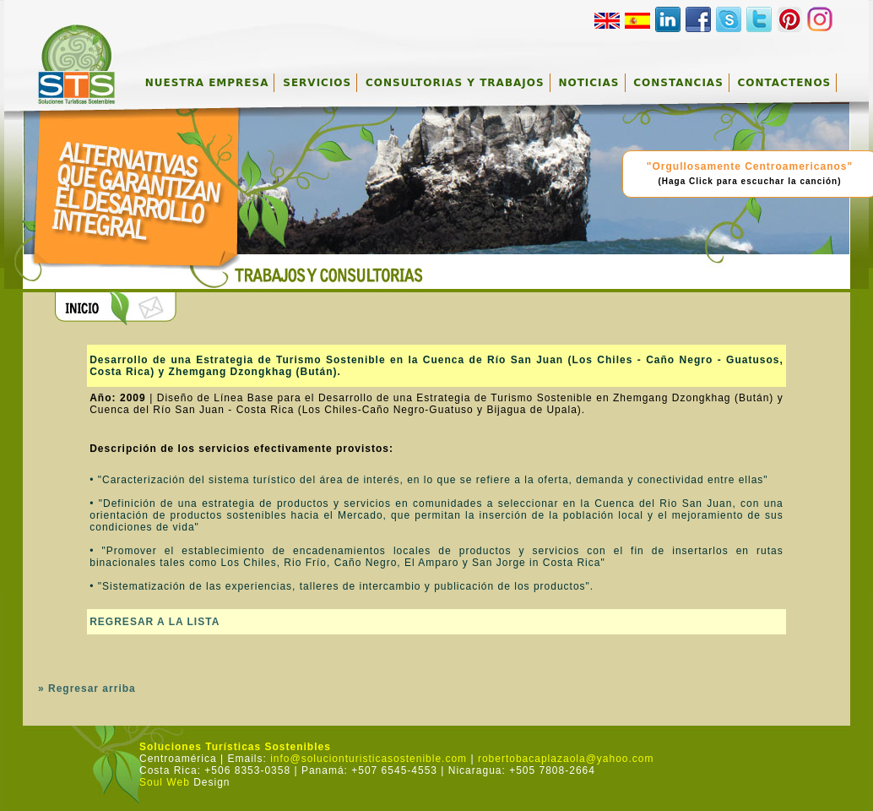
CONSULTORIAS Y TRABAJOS (455, 83)
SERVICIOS (317, 83)
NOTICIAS (588, 83)
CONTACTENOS (785, 83)
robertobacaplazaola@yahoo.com (566, 759)
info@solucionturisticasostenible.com (368, 759)
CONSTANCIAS (678, 83)
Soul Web (164, 782)
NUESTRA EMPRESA (207, 83)
